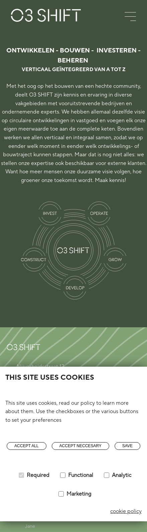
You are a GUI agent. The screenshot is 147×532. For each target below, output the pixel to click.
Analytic (121, 475)
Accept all (26, 446)
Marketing (78, 494)
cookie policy (126, 511)
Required (38, 475)
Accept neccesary (80, 446)
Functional (80, 475)
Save (127, 446)
